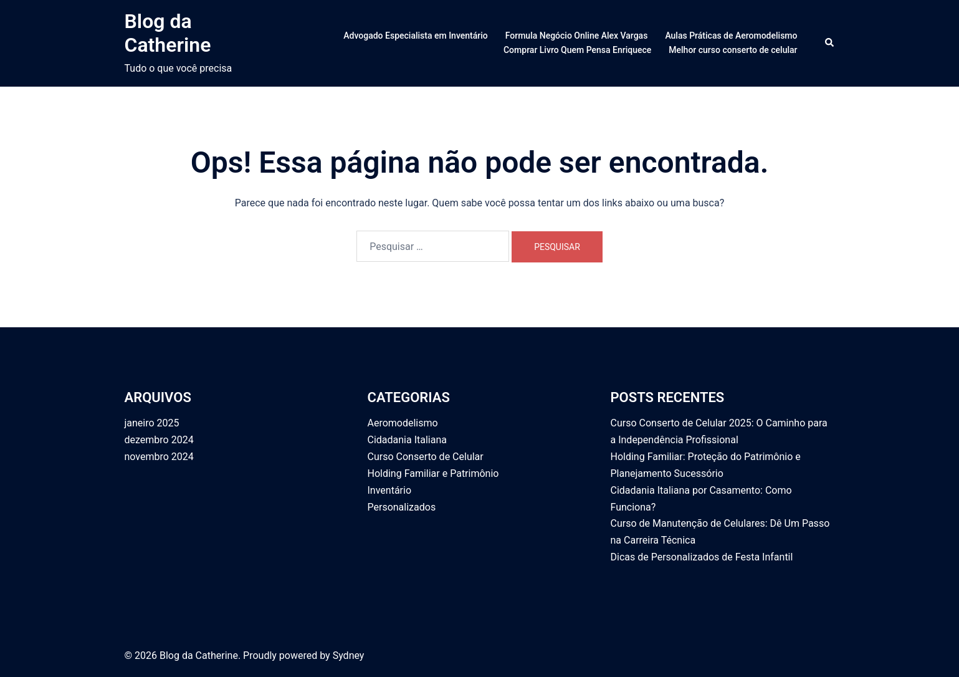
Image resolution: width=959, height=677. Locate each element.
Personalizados (402, 507)
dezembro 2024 (159, 440)
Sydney (349, 655)
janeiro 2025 (152, 423)
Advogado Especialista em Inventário (415, 36)
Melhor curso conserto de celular (733, 50)
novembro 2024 (159, 457)
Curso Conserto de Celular (426, 457)
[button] (830, 43)
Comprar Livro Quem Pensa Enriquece (577, 50)
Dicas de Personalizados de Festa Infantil (702, 557)
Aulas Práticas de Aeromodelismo (731, 36)
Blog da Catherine (168, 33)
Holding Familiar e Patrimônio (433, 473)
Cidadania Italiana (407, 440)
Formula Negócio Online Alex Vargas (576, 36)
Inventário (390, 490)
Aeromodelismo (403, 423)
